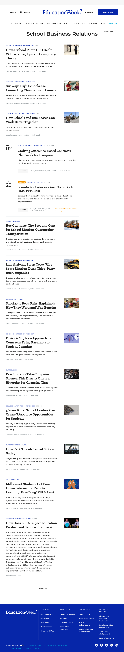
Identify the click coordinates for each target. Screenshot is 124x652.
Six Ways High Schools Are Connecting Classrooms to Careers (31, 88)
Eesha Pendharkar (13, 324)
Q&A (36, 46)
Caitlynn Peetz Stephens (15, 71)
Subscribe (108, 12)
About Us (45, 610)
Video (35, 519)
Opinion (87, 24)
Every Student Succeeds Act (18, 519)
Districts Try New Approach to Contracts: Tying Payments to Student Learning (28, 342)
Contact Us (65, 610)
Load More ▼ (42, 588)
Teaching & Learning (52, 24)
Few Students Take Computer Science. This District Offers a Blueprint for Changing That (28, 378)
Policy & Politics (29, 24)
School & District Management (20, 46)
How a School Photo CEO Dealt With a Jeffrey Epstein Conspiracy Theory (31, 54)
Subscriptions (84, 614)
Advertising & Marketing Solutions (104, 618)
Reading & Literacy (14, 299)
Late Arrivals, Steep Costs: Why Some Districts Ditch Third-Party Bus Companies (30, 268)
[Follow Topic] (108, 31)
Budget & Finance (35, 182)
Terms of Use (15, 649)
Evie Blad (9, 360)
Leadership (10, 24)
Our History (45, 618)
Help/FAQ (63, 618)
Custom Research (106, 638)
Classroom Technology (16, 445)
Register (23, 170)
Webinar (50, 145)
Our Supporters (46, 627)
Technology (73, 24)
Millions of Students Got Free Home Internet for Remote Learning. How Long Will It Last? (30, 488)
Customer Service (66, 623)
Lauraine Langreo (12, 135)
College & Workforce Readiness (20, 82)
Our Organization (47, 614)
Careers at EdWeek (48, 631)
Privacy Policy (32, 649)
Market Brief (112, 24)
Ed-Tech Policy (12, 480)
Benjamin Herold (12, 469)
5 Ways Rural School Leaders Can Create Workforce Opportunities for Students (30, 414)
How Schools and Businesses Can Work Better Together (30, 120)
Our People (45, 623)
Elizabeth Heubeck (13, 103)
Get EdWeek (84, 610)
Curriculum (11, 370)
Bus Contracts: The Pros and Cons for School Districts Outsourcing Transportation (31, 229)
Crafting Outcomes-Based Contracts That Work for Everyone (44, 153)
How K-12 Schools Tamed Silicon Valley (30, 451)
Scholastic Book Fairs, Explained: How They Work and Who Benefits (31, 305)
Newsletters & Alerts (86, 618)
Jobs (97, 24)
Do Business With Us (104, 611)
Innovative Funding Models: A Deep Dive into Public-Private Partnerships (46, 189)
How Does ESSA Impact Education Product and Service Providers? (31, 525)
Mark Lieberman (12, 250)
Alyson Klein (10, 396)
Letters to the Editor (67, 614)
